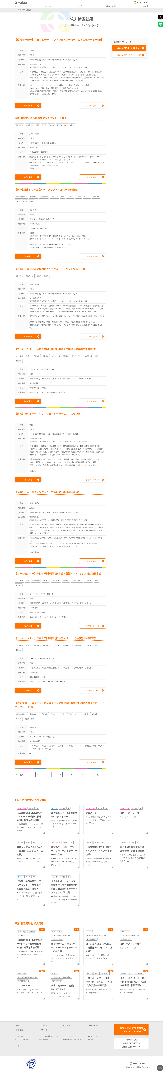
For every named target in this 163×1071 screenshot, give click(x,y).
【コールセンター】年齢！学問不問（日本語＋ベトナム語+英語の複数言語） (57, 638)
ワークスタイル (68, 1036)
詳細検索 (145, 6)
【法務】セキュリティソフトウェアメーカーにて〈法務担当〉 (49, 413)
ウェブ (79, 6)
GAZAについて (93, 1036)
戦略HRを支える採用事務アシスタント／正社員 (41, 118)
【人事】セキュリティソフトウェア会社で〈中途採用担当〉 (47, 492)
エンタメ (43, 1026)
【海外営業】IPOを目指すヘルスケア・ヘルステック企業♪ (46, 189)
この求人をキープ (92, 106)
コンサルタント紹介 (21, 1036)
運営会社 (90, 1039)
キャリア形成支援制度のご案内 (49, 1036)
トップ (17, 6)
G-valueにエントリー (131, 1029)
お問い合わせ (43, 1039)
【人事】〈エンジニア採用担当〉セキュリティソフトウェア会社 (50, 269)
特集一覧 (43, 1030)
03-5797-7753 (131, 1043)
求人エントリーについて (23, 1039)
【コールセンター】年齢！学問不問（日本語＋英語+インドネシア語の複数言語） (59, 573)
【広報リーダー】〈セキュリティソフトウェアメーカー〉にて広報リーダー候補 (58, 39)
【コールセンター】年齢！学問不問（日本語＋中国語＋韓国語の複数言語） (56, 349)
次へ (98, 775)
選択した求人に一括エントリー (129, 48)
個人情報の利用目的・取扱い (72, 1039)
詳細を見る (28, 106)
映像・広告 (111, 6)
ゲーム (48, 6)
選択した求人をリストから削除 (129, 55)
